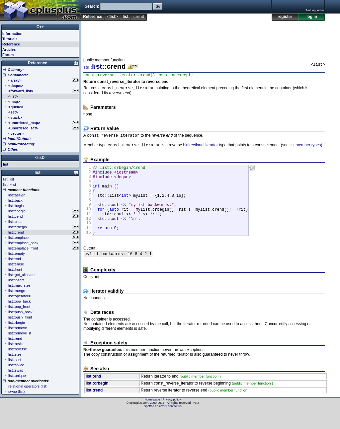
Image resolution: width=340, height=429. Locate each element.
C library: (16, 70)
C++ (40, 27)
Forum (8, 55)
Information (12, 34)
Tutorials (10, 39)
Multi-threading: (21, 144)
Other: (13, 149)
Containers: (18, 75)
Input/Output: (19, 139)
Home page (152, 417)
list (125, 16)
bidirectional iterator (200, 148)
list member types (305, 148)
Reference (92, 16)
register (285, 16)
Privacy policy (171, 417)
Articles (9, 49)
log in (311, 16)
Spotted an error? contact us (163, 424)
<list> (112, 16)
